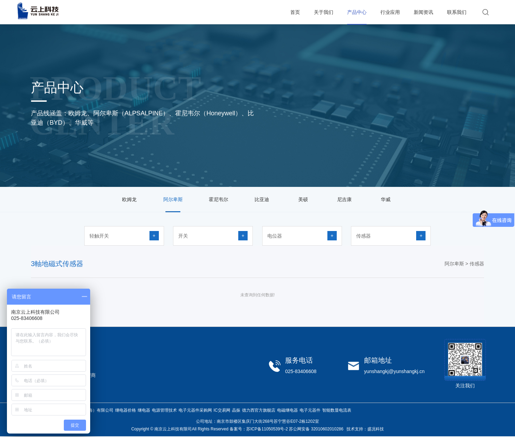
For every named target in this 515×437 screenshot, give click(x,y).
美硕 (303, 199)
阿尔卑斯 (173, 199)
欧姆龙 (129, 199)
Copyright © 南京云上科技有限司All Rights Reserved (179, 429)
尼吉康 (344, 199)
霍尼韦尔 (218, 199)
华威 (385, 199)
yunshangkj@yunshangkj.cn (394, 371)
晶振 (236, 410)
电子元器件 (310, 410)
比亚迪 (262, 199)
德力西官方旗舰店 (258, 410)
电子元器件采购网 (195, 410)
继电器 (144, 410)
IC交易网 (222, 410)
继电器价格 (125, 410)
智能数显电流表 (336, 410)
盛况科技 (375, 429)
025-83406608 (300, 371)
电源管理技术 (164, 410)
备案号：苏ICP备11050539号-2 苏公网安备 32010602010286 (286, 429)
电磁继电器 (287, 410)
